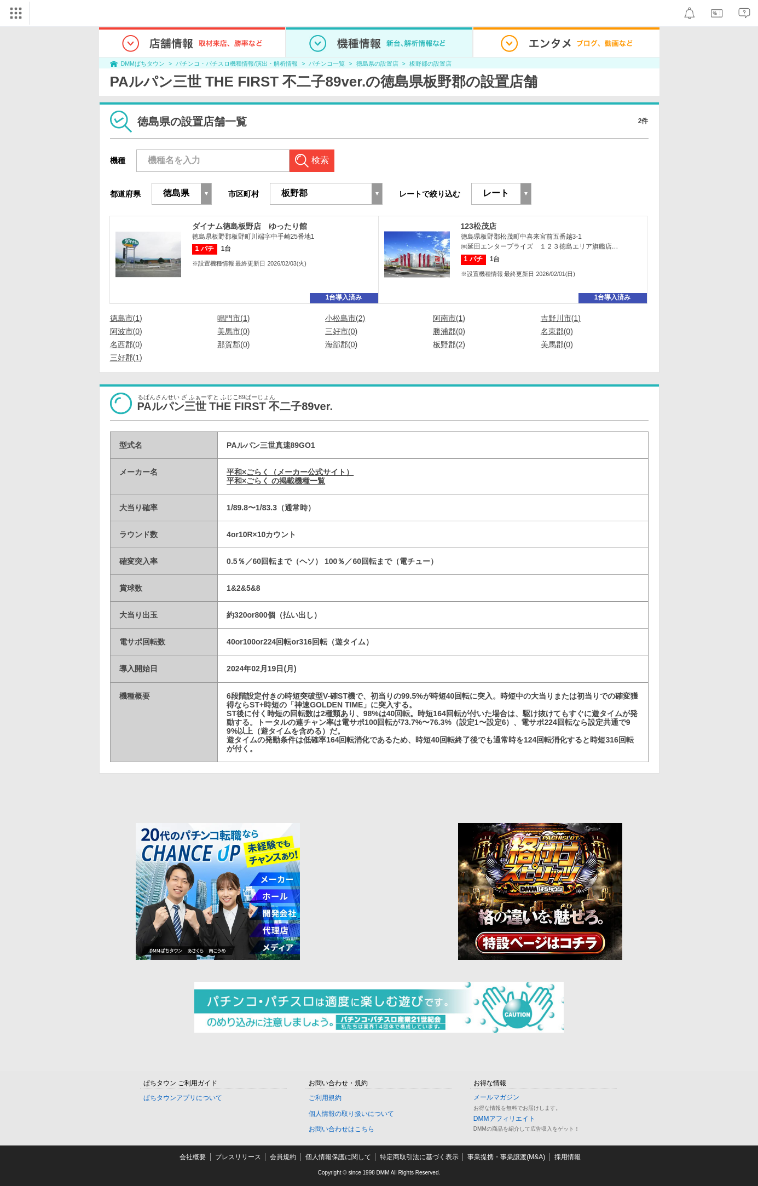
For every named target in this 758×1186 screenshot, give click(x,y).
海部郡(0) (341, 344)
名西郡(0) (126, 344)
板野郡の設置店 (430, 63)
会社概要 (193, 1157)
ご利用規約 (325, 1098)
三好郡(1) (126, 357)
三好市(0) (341, 331)
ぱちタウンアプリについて (182, 1098)
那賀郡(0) (233, 344)
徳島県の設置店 (377, 63)
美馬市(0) (233, 331)
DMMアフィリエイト (504, 1118)
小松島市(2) (345, 318)
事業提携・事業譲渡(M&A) (506, 1157)
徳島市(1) (126, 318)
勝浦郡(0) (449, 331)
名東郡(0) (557, 331)
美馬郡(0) (557, 344)
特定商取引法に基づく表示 (419, 1157)
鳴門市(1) (233, 318)
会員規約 (283, 1157)
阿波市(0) (126, 331)
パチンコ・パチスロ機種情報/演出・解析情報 (237, 63)
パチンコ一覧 (327, 63)
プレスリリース (238, 1157)
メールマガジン (496, 1097)
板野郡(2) (449, 344)
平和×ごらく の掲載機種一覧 (276, 480)
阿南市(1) (449, 318)
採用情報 (567, 1157)
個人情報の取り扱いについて (351, 1114)
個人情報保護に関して (338, 1157)
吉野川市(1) (561, 318)
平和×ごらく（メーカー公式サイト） (290, 472)
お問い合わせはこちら (341, 1129)
